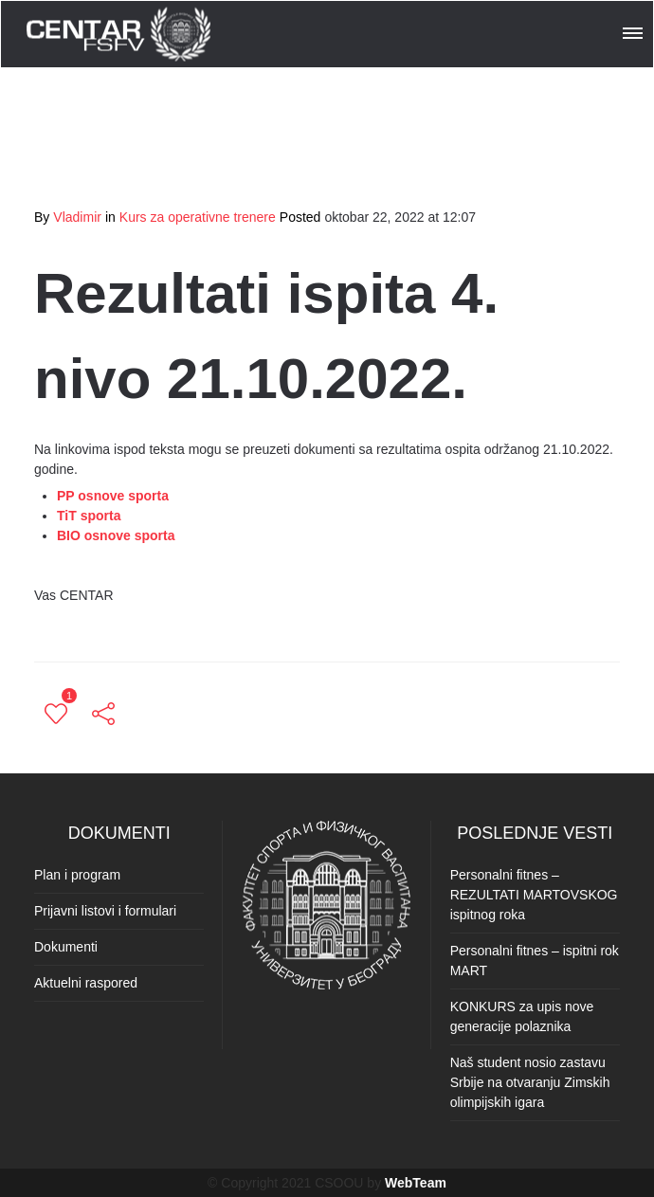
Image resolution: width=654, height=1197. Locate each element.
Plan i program (77, 874)
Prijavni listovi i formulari (105, 910)
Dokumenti (66, 946)
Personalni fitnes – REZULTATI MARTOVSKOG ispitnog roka (534, 894)
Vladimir (77, 217)
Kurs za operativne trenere (197, 217)
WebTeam (415, 1182)
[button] (634, 30)
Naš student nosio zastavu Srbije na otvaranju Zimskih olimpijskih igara (530, 1082)
